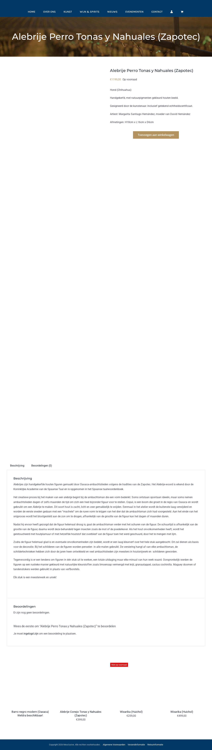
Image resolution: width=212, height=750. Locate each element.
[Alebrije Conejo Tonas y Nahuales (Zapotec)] (80, 661)
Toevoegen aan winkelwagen (156, 135)
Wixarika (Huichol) (131, 711)
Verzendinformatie (136, 744)
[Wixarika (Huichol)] (131, 661)
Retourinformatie (155, 744)
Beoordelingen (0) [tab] (41, 465)
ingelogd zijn (31, 633)
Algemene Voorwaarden (114, 744)
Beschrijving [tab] (17, 465)
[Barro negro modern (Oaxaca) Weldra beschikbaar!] (30, 661)
